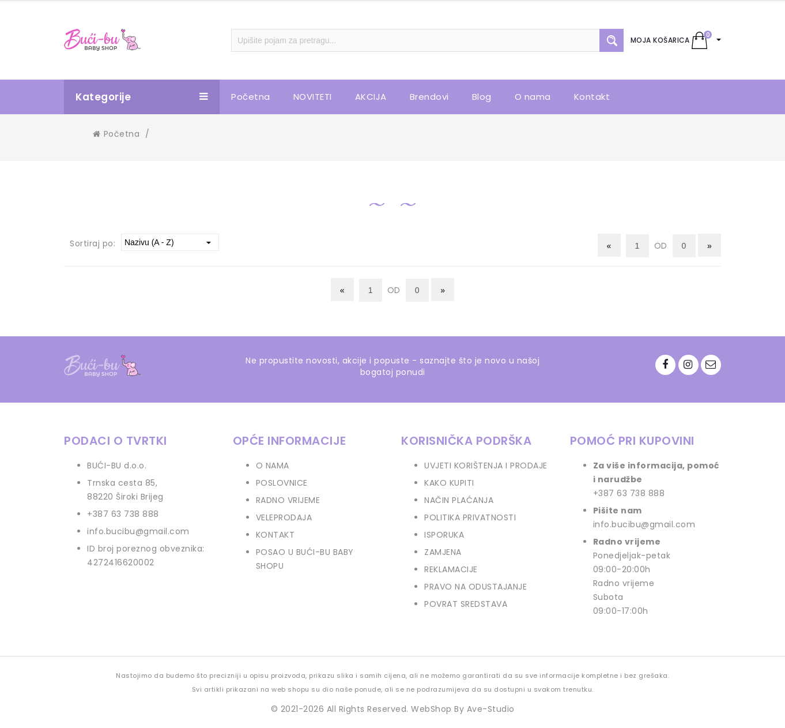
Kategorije (142, 97)
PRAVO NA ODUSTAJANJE (475, 586)
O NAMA (272, 465)
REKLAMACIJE (451, 569)
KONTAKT (275, 535)
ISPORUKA (444, 535)
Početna (116, 134)
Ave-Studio (491, 709)
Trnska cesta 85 (121, 483)
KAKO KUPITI (449, 483)
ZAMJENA (443, 552)
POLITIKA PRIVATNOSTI (470, 517)
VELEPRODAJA (284, 517)
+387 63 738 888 (123, 514)
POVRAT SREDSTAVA (465, 604)
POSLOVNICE (282, 483)
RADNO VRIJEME (288, 500)
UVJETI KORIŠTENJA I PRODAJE (486, 465)
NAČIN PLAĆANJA (458, 500)
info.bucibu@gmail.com (138, 531)
